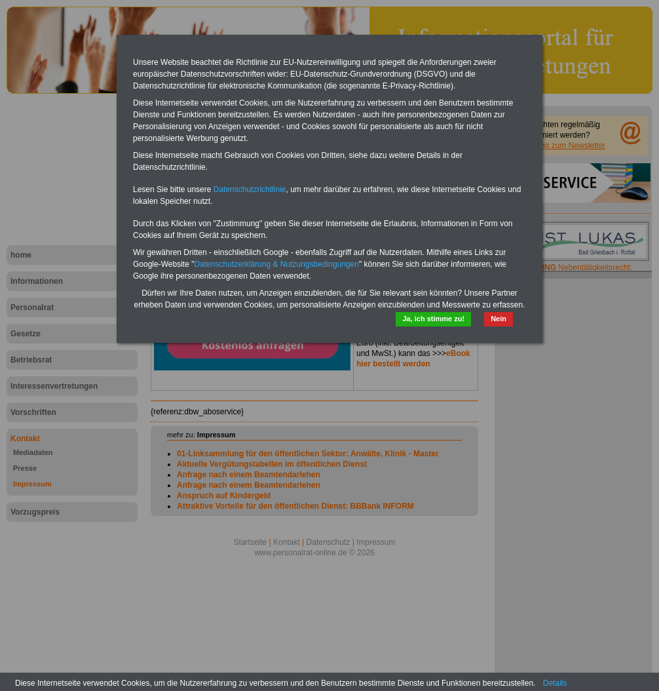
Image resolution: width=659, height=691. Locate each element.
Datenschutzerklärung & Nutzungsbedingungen (276, 264)
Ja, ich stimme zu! (433, 319)
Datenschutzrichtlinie (250, 189)
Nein (498, 319)
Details (555, 683)
